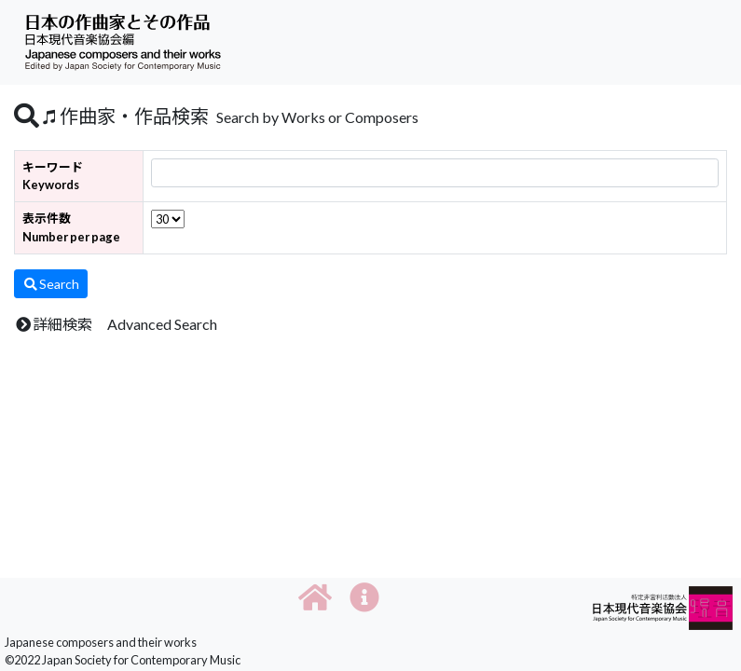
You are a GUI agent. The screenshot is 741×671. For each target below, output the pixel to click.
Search (50, 284)
